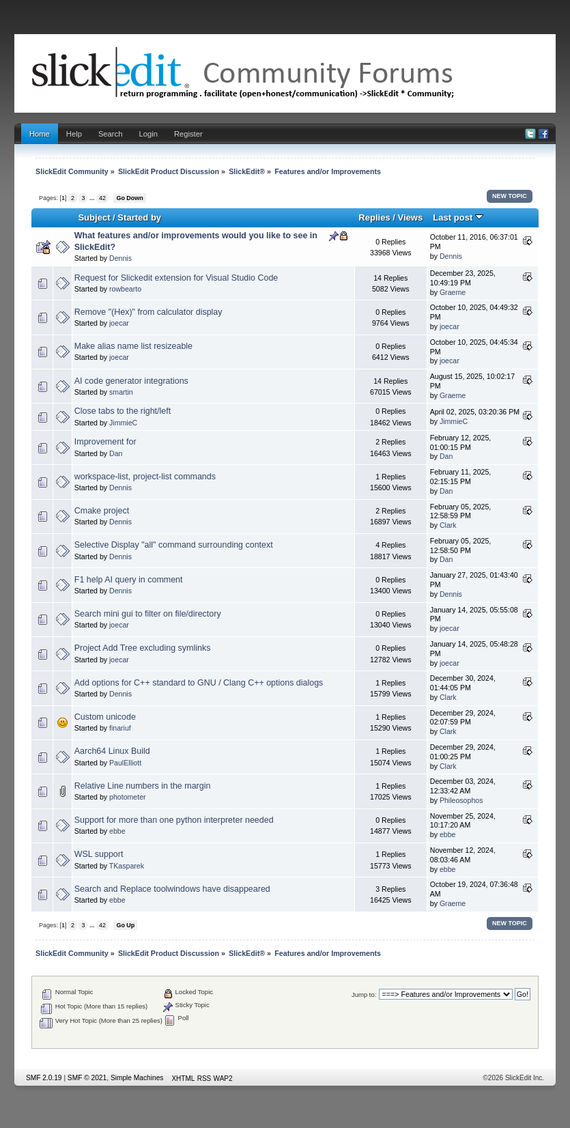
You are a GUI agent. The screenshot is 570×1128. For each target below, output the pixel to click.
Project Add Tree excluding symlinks (142, 648)
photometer (127, 797)
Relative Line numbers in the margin (142, 786)
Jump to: (364, 994)
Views (410, 217)
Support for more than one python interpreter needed (174, 820)
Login (148, 134)
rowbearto (125, 289)
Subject (94, 217)
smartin (121, 392)
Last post (458, 217)
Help (74, 134)
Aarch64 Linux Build (112, 751)
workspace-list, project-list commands (145, 476)
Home (39, 134)
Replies (374, 217)
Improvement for (105, 442)
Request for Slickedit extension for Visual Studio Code (176, 278)
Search (110, 134)
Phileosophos (461, 800)
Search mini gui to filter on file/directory (147, 614)
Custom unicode (105, 717)
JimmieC (123, 423)
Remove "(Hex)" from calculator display (148, 312)
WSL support (99, 854)
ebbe (117, 831)
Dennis (120, 258)
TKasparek (126, 866)
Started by (139, 217)
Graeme (453, 292)
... (92, 198)
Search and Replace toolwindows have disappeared (172, 889)
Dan (115, 453)
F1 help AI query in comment (128, 579)
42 (102, 198)
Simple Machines (137, 1078)
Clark (448, 525)
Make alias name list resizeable (133, 346)
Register (188, 134)
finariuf (120, 728)
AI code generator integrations (131, 381)
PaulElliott (125, 763)
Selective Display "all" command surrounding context (173, 545)
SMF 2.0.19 (44, 1078)
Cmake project (101, 511)
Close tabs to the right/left (122, 411)
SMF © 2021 (87, 1078)
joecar (119, 323)
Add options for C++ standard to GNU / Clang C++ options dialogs (199, 683)
